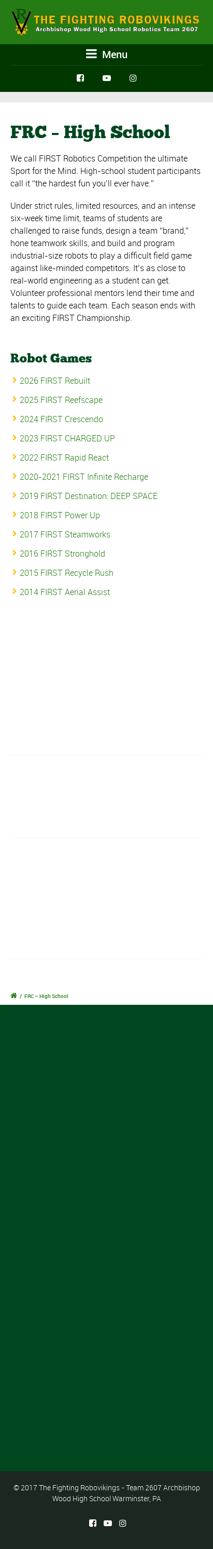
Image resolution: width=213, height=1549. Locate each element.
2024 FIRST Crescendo (61, 419)
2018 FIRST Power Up (60, 515)
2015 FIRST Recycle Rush (66, 572)
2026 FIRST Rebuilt (55, 380)
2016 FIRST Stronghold (62, 553)
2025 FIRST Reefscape (61, 400)
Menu (106, 54)
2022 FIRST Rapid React (64, 457)
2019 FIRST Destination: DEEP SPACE (89, 496)
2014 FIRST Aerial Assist (65, 592)
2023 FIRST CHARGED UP (67, 438)
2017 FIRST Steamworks (65, 534)
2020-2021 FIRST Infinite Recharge (84, 476)
